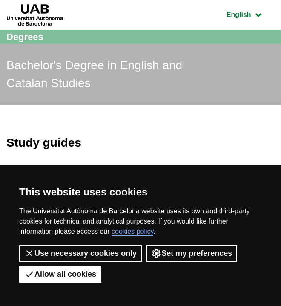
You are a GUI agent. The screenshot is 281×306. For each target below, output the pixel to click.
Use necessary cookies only (80, 253)
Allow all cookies (60, 274)
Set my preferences (191, 253)
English (250, 13)
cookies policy (132, 231)
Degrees (24, 36)
